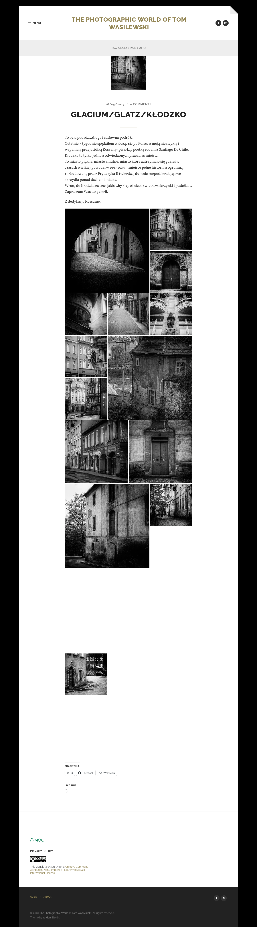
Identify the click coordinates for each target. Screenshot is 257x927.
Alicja (33, 897)
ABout (48, 897)
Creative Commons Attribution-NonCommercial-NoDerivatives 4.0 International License (59, 870)
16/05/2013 (115, 104)
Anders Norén (51, 917)
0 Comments (140, 104)
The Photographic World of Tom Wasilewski (129, 23)
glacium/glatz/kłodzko (128, 114)
